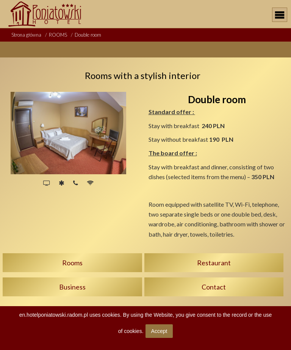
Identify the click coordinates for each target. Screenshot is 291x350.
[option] (68, 133)
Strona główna (26, 35)
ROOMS (58, 35)
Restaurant (214, 263)
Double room (88, 35)
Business (72, 287)
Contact (214, 287)
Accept (159, 331)
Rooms (72, 263)
